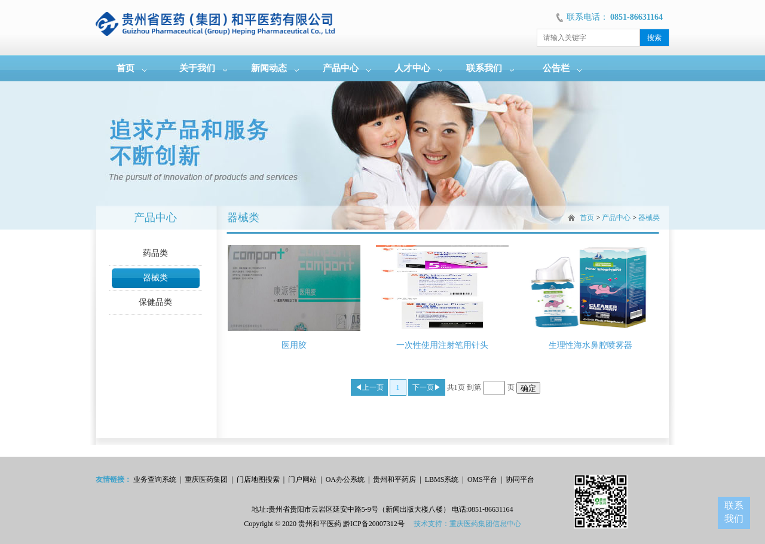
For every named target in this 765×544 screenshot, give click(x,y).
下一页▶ (426, 387)
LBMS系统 (442, 479)
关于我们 (197, 68)
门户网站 (302, 479)
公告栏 (556, 68)
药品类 (155, 253)
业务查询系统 (154, 479)
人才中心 (412, 68)
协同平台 (520, 479)
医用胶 (294, 345)
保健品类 (155, 302)
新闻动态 (269, 68)
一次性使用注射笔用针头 (442, 345)
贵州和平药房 (394, 479)
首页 (125, 68)
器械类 (155, 277)
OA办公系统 (345, 479)
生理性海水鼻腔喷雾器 (590, 345)
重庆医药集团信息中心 (485, 523)
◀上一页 (369, 387)
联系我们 (484, 68)
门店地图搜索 (258, 479)
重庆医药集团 (206, 479)
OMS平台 (482, 479)
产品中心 (341, 68)
